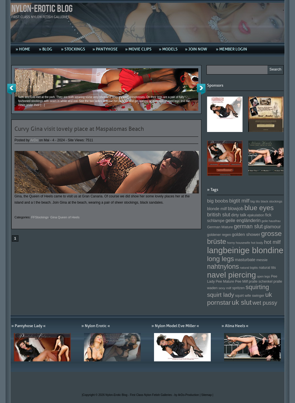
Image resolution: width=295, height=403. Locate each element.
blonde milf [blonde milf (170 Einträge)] (217, 208)
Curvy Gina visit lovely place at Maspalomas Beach (79, 128)
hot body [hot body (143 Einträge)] (257, 242)
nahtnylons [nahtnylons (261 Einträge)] (223, 266)
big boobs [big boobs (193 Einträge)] (217, 201)
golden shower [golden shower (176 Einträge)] (246, 234)
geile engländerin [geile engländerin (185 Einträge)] (243, 220)
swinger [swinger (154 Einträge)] (258, 296)
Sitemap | (207, 394)
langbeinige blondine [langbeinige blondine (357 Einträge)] (245, 250)
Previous (11, 89)
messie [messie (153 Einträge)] (262, 260)
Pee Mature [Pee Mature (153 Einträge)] (225, 281)
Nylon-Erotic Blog (42, 9)
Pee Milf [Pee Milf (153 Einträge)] (241, 281)
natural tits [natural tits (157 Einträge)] (267, 267)
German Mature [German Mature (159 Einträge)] (220, 227)
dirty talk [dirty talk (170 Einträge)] (238, 215)
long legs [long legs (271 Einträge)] (220, 259)
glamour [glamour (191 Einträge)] (272, 226)
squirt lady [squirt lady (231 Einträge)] (220, 294)
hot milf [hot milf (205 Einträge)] (272, 242)
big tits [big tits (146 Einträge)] (255, 201)
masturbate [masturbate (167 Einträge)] (245, 259)
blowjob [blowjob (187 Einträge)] (235, 208)
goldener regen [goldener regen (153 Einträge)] (219, 235)
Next (201, 89)
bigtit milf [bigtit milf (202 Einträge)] (239, 201)
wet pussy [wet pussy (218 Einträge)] (264, 303)
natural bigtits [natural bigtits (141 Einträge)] (249, 267)
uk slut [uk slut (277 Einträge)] (242, 302)
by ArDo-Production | (187, 394)
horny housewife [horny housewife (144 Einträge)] (238, 242)
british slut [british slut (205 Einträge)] (218, 215)
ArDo (34, 140)
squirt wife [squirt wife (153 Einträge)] (243, 296)
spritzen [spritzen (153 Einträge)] (238, 288)
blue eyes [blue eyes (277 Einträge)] (259, 208)
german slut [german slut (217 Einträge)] (248, 226)
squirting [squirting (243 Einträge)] (257, 287)
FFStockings (40, 217)
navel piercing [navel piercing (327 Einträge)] (231, 274)
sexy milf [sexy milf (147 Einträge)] (224, 288)
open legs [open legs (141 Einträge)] (263, 276)
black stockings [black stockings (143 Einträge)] (271, 201)
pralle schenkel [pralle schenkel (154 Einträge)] (261, 281)
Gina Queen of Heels (65, 217)
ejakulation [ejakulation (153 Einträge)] (255, 215)
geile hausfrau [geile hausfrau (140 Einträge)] (271, 221)
